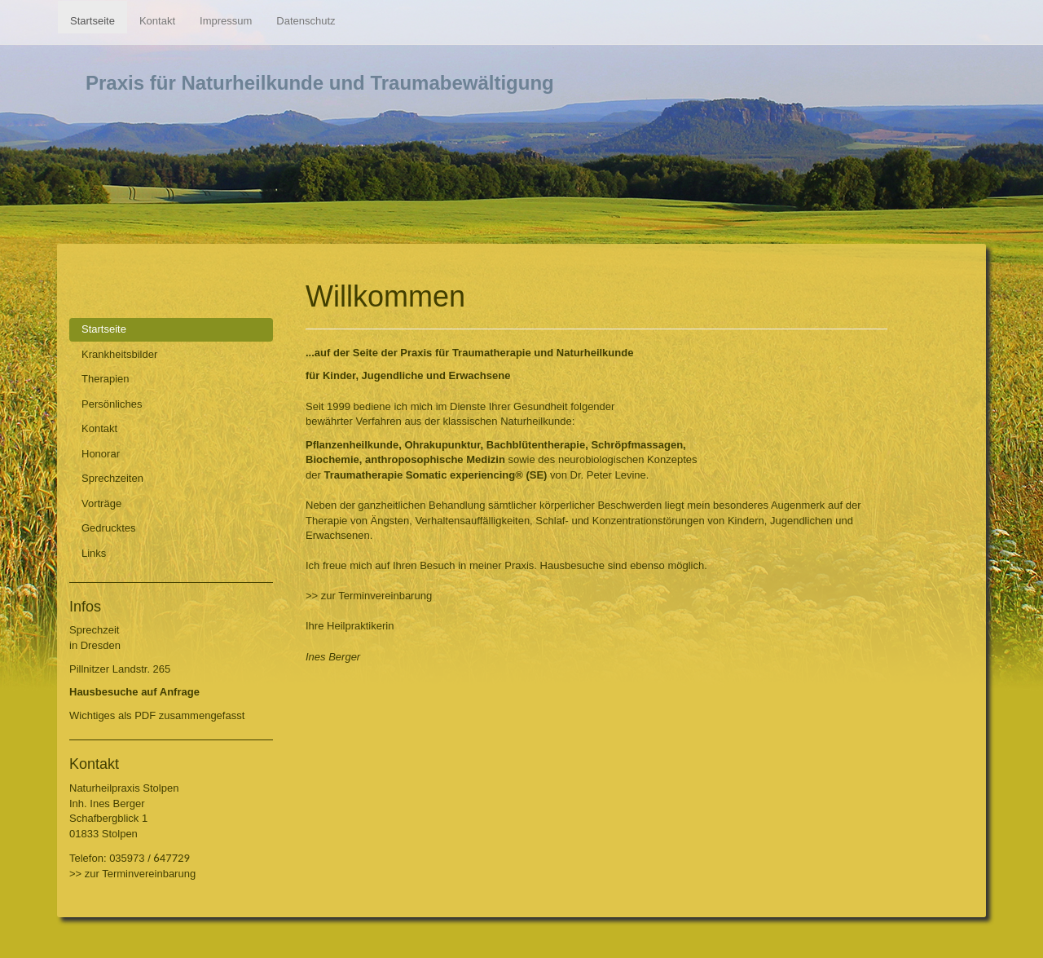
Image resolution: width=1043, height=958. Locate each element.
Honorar (100, 454)
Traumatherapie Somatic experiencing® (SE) (435, 475)
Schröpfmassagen (637, 445)
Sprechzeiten (112, 478)
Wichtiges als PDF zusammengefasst (156, 715)
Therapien (105, 379)
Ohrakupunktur (442, 445)
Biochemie (332, 459)
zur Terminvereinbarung (140, 873)
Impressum (226, 21)
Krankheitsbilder (119, 354)
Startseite (92, 21)
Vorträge (101, 503)
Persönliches (111, 404)
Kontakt (157, 21)
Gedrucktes (108, 528)
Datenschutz (305, 21)
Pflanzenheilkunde (352, 445)
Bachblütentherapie (535, 445)
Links (93, 553)
